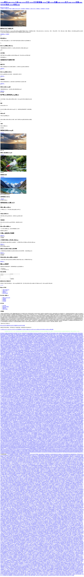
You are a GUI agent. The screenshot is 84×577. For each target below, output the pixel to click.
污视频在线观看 (66, 569)
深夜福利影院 (44, 436)
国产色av (21, 538)
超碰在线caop (77, 495)
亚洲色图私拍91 (9, 478)
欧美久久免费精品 (21, 441)
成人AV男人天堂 (80, 461)
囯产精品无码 (14, 349)
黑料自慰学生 (12, 514)
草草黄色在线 (69, 461)
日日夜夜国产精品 (17, 494)
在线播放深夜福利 (73, 435)
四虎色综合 (37, 539)
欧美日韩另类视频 (14, 380)
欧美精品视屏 (6, 382)
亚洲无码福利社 (24, 569)
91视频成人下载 (29, 383)
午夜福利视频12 (38, 404)
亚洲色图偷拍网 (13, 519)
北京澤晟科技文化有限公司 (41, 322)
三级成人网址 (65, 553)
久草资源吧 (79, 537)
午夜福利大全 (46, 378)
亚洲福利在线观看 (77, 424)
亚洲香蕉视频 (51, 426)
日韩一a (19, 534)
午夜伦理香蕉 (66, 488)
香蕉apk (11, 544)
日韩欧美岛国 (6, 487)
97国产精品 (27, 504)
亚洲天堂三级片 (78, 384)
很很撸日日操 (8, 375)
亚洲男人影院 (14, 482)
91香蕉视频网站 (20, 353)
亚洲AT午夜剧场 (64, 473)
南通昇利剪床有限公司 (13, 318)
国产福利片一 (74, 347)
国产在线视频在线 (26, 415)
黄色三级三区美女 (20, 348)
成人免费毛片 (5, 414)
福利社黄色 (47, 459)
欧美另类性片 (38, 355)
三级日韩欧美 (6, 338)
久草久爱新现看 (67, 467)
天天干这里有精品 (41, 475)
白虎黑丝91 (57, 462)
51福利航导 (38, 519)
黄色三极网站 (3, 352)
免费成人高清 (31, 397)
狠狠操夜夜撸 (21, 336)
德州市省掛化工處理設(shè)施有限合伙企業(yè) (44, 314)
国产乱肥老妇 (56, 379)
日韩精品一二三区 (17, 521)
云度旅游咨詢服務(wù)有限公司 (20, 322)
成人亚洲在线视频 (51, 389)
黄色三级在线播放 (50, 343)
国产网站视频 (13, 543)
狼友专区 (63, 490)
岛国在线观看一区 (72, 434)
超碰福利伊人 (51, 340)
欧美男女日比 (59, 418)
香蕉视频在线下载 (26, 510)
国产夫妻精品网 (79, 345)
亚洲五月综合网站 (29, 409)
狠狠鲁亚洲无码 (30, 357)
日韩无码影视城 (48, 538)
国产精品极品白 (65, 418)
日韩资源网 (62, 543)
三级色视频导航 (36, 410)
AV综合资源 (4, 459)
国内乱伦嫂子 (56, 349)
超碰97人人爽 (5, 509)
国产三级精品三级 (46, 337)
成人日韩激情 (63, 404)
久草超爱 (60, 561)
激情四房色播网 (37, 354)
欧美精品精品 (26, 389)
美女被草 (49, 479)
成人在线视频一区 (11, 345)
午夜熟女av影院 (64, 484)
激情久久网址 (62, 373)
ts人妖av (72, 500)
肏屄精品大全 (41, 549)
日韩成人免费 (16, 548)
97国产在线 (51, 543)
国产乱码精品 (25, 407)
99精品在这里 (3, 545)
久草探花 (79, 531)
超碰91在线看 (78, 469)
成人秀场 (78, 564)
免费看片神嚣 (20, 352)
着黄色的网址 (61, 421)
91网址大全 (27, 477)
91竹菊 (4, 563)
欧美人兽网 (25, 475)
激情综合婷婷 (77, 398)
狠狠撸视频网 (5, 537)
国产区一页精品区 (36, 573)
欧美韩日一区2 (34, 473)
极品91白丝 (60, 562)
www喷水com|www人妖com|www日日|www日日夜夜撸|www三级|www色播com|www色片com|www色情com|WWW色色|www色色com (25, 330)
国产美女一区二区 (41, 433)
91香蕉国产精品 (55, 433)
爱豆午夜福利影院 (60, 513)
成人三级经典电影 (7, 418)
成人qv (22, 508)
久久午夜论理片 (72, 476)
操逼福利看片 (49, 357)
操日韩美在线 (4, 483)
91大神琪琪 (61, 527)
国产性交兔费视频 (74, 416)
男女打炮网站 (60, 433)
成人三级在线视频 (17, 404)
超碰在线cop (47, 485)
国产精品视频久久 (70, 398)
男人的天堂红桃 (50, 496)
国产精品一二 (17, 382)
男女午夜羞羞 (62, 407)
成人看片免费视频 (43, 409)
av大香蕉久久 (56, 467)
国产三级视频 (49, 486)
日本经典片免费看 (69, 344)
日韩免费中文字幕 (15, 396)
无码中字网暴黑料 (44, 397)
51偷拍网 (57, 572)
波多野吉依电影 (31, 475)
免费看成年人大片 (57, 380)
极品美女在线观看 (6, 493)
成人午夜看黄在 (35, 435)
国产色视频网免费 (36, 357)
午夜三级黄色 (60, 440)
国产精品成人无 (35, 552)
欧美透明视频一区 (24, 470)
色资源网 (21, 551)
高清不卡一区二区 (73, 400)
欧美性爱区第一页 (54, 458)
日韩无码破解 (49, 487)
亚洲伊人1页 (28, 519)
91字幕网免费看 (27, 352)
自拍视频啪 (40, 562)
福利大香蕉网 (20, 552)
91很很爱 (41, 575)
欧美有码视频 (7, 387)
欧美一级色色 (37, 561)
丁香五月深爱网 (77, 361)
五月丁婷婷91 (38, 483)
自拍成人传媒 (7, 535)
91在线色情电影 (27, 517)
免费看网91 (19, 553)
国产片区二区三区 (66, 423)
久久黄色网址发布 (56, 373)
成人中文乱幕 (39, 349)
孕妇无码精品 (23, 413)
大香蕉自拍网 (66, 486)
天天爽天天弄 (35, 544)
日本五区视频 (80, 544)
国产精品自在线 (72, 432)
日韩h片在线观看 (43, 352)
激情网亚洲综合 (11, 395)
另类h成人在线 (46, 562)
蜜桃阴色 (8, 513)
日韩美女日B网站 (42, 410)
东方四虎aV (57, 464)
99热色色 (35, 566)
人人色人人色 (21, 464)
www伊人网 (36, 551)
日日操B (35, 475)
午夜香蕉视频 (19, 492)
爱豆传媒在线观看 (74, 508)
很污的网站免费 (17, 408)
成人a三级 (29, 570)
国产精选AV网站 (66, 504)
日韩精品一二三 (55, 487)
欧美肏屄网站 (63, 375)
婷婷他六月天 (59, 537)
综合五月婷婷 (20, 364)
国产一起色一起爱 (33, 378)
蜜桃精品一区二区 (17, 476)
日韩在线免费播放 (23, 371)
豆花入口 (60, 482)
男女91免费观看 (43, 561)
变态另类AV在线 (78, 499)
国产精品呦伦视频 (13, 518)
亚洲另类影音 (18, 467)
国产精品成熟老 (57, 407)
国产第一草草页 (34, 353)
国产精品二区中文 (27, 434)
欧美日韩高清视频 (22, 339)
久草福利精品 (5, 564)
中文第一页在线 (36, 369)
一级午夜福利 (68, 375)
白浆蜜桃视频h (32, 337)
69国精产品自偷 (64, 573)
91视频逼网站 (26, 500)
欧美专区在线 (37, 352)
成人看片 (64, 536)
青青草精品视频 (28, 363)
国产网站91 (80, 478)
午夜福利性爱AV (47, 530)
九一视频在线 (8, 561)
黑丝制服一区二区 (18, 442)
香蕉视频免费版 (49, 422)
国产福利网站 (48, 442)
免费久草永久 (62, 390)
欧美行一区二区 (42, 424)
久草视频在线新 (27, 349)
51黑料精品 (4, 554)
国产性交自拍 (63, 461)
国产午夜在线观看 (33, 436)
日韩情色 (30, 530)
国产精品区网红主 (43, 338)
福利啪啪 (63, 525)
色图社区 (15, 473)
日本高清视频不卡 (35, 416)
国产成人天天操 (54, 571)
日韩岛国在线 (25, 392)
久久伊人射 (67, 525)
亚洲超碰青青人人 (27, 537)
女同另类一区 (17, 395)
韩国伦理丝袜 (37, 459)
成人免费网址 (33, 390)
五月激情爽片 (37, 474)
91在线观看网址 (40, 545)
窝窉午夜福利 (4, 383)
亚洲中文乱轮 (79, 484)
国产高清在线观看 (3, 372)
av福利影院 (13, 467)
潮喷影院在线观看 (12, 360)
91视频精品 (33, 570)
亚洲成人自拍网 (66, 575)
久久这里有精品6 (38, 553)
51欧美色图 (76, 493)
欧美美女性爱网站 (8, 534)
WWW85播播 (74, 535)
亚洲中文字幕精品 (9, 364)
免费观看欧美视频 (71, 408)
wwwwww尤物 (42, 573)
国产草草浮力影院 (69, 522)
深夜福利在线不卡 (28, 408)
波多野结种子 (35, 386)
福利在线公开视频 (65, 339)
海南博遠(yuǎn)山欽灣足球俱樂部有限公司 (66, 318)
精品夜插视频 (3, 439)
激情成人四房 (45, 398)
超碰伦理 (52, 483)
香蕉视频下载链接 (62, 338)
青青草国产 (68, 508)
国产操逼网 (30, 509)
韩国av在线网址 (41, 534)
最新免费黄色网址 (9, 433)
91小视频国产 (47, 571)
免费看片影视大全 (36, 443)
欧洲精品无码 (40, 408)
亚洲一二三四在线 (60, 417)
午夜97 (1, 499)
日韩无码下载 (42, 499)
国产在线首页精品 (9, 389)
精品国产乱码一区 (31, 404)
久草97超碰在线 (56, 443)
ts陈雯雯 (3, 458)
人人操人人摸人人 (5, 476)
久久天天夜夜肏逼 (66, 562)
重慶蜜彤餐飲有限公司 (17, 314)
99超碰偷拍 (65, 527)
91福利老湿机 (75, 542)
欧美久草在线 (26, 461)
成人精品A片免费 (75, 375)
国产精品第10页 (62, 347)
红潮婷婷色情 (25, 473)
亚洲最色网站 (32, 469)
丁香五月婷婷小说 (63, 398)
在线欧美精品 (51, 347)
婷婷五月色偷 (31, 484)
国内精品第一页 (60, 546)
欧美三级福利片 (18, 361)
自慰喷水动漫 (37, 392)
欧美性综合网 (71, 433)
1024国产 (39, 460)
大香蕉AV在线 (42, 500)
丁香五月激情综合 (54, 413)
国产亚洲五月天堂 (12, 457)
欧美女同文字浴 (22, 435)
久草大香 (73, 557)
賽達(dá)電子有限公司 (36, 316)
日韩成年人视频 (66, 378)
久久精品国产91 (80, 404)
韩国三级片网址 (5, 469)
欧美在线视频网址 (75, 381)
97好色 (68, 551)
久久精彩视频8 (64, 438)
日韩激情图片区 (16, 422)
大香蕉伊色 (21, 517)
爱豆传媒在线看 (43, 531)
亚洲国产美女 (29, 413)
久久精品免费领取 (25, 566)
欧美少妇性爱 (27, 436)
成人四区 (3, 561)
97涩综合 (76, 488)
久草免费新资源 (33, 347)
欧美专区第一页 (42, 525)
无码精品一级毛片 (72, 363)
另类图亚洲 (59, 457)
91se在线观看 (63, 522)
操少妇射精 (72, 547)
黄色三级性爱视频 (54, 423)
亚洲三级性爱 (62, 574)
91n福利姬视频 (54, 540)
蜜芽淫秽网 (10, 574)
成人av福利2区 (45, 521)
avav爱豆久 (81, 511)
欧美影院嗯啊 (36, 335)
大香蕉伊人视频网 (7, 495)
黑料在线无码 (64, 388)
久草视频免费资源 (18, 405)
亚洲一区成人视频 (17, 400)
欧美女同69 (28, 560)
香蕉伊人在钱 (68, 478)
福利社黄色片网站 (42, 345)
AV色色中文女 (75, 527)
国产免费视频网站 (5, 360)
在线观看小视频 (48, 478)
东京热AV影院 (36, 569)
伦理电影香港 (76, 430)
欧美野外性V (54, 493)
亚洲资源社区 (37, 563)
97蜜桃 (81, 505)
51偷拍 (53, 538)
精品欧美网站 (6, 511)
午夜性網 (25, 479)
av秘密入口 (57, 501)
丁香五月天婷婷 (24, 354)
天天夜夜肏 (42, 469)
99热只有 (7, 462)
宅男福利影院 (68, 357)
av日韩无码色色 (73, 546)
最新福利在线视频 (27, 336)
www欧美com (8, 536)
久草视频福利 (41, 492)
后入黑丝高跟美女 (5, 456)
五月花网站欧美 (25, 417)
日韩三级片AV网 (37, 484)
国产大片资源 (35, 408)
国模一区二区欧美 (69, 390)
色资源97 (39, 491)
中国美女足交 (78, 362)
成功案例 (4, 299)
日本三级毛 (19, 520)
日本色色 (56, 521)
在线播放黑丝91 (80, 571)
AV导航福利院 (50, 465)
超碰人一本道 (36, 495)
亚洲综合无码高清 (55, 414)
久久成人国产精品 (58, 388)
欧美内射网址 (46, 415)
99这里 (29, 473)
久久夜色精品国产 (17, 366)
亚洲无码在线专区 (22, 422)
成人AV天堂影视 (39, 557)
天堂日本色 (76, 512)
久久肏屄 (7, 569)
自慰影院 (40, 487)
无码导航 (39, 520)
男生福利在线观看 (62, 340)
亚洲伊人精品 (12, 421)
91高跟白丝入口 (66, 547)
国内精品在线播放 (14, 370)
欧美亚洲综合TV (32, 483)
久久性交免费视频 (47, 508)
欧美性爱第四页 (75, 365)
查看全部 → (2, 132)
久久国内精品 (47, 563)
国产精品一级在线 (47, 413)
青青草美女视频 (33, 510)
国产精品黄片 (48, 354)
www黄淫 (56, 544)
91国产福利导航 (47, 458)
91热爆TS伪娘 (30, 493)
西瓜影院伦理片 (52, 364)
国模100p (52, 492)
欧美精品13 (54, 554)
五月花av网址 (29, 554)
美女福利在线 (52, 344)
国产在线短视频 (75, 358)
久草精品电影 (17, 514)
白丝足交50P (28, 460)
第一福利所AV (55, 466)
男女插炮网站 (25, 362)
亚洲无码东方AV (57, 483)
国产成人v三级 (34, 384)
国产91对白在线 (36, 366)
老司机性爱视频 (16, 499)
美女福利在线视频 (70, 334)
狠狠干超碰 (61, 466)
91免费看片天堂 (52, 572)
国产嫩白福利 (32, 387)
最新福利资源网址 (43, 366)
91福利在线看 (6, 539)
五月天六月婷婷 (28, 380)
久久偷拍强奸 (6, 355)
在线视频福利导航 (19, 485)
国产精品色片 (73, 417)
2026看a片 (21, 529)
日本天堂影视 (10, 406)
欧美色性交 (78, 570)
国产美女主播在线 (29, 365)
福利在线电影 (24, 343)
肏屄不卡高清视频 (14, 571)
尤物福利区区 (77, 408)
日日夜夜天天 (20, 389)
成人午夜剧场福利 (61, 500)
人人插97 (4, 478)
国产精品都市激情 (70, 361)
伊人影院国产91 (65, 554)
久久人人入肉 (34, 513)
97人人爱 (73, 477)
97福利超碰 (13, 484)
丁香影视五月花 (33, 349)
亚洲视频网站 (76, 410)
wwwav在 (75, 458)
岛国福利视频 (22, 544)
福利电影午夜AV (59, 424)
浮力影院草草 (66, 572)
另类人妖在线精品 (58, 502)
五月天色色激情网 (37, 547)
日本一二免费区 (27, 572)
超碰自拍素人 (18, 457)
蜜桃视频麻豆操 (48, 374)
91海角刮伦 (35, 467)
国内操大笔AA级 (12, 344)
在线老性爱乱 (72, 487)
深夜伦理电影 (19, 373)
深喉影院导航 (73, 404)
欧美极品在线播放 (28, 399)
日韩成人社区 (44, 460)
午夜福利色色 (63, 344)
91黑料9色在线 (71, 548)
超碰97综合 (72, 551)
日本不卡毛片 (36, 401)
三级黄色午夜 (35, 548)
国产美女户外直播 (33, 415)
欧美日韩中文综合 (24, 404)
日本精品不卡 (8, 380)
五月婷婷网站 (34, 516)
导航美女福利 (31, 528)
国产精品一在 (57, 425)
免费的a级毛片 (26, 397)
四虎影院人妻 (25, 516)
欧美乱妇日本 (6, 421)
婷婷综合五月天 (28, 547)
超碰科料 (59, 514)
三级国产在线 (51, 514)
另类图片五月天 (35, 530)
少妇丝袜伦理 (50, 575)
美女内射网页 (55, 392)
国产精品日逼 (17, 493)
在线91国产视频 (65, 502)
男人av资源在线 (9, 531)
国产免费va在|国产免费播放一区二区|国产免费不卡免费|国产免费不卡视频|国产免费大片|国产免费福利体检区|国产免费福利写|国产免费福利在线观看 (37, 451)
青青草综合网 (47, 412)
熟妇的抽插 (4, 490)
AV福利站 (8, 543)
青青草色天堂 (31, 546)
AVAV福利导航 (43, 570)
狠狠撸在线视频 (3, 404)
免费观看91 (34, 529)
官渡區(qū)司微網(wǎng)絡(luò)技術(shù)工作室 (28, 317)
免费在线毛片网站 (55, 357)
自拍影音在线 (73, 566)
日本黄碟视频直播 (33, 466)
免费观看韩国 (11, 409)
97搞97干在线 (70, 491)
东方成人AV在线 (3, 513)
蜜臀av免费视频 (60, 337)
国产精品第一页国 (27, 418)
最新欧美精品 (76, 395)
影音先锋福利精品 (71, 505)
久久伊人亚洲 (76, 482)
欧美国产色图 (75, 412)
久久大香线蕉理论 (9, 352)
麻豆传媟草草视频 (62, 427)
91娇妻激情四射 (53, 537)
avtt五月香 (47, 542)
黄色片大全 (80, 509)
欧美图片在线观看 (30, 354)
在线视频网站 (80, 335)
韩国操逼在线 (77, 457)
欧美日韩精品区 (51, 425)
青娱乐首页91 (13, 510)
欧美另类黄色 (5, 409)
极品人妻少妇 (23, 456)
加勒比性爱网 (62, 349)
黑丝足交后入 (37, 462)
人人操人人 (21, 516)
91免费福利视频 (55, 358)
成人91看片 (70, 527)
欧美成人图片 (4, 504)
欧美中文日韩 (6, 514)
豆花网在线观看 (48, 539)
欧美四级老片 (16, 398)
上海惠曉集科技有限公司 (42, 321)
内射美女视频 (75, 340)
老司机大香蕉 (77, 562)
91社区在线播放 (75, 492)
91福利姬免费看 (49, 529)
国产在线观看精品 (8, 432)
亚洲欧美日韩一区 (9, 371)
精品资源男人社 (46, 381)
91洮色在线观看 (67, 417)
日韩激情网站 (5, 345)
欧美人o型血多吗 (30, 395)
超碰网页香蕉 (69, 365)
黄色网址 (21, 458)
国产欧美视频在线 (42, 335)
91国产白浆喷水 (46, 503)
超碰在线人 (52, 565)
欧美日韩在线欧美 (28, 396)
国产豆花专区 (43, 404)
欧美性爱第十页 (77, 360)
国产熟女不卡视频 (23, 395)
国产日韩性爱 (71, 360)
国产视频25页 (62, 535)
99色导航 (30, 500)
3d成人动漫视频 (15, 379)
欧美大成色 (60, 555)
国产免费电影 (67, 335)
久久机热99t (42, 478)
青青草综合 (31, 499)
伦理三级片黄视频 (79, 363)
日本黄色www (79, 535)
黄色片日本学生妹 (28, 542)
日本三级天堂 (77, 396)
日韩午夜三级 (72, 378)
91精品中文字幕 (77, 431)
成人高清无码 (30, 366)
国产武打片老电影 (65, 434)
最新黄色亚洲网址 (12, 474)
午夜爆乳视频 (20, 379)
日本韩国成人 (69, 539)
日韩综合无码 (18, 338)
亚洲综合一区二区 (30, 421)
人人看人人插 (39, 436)
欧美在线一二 (57, 477)
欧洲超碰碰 (18, 474)
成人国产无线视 (60, 422)
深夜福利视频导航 (74, 343)
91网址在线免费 (17, 569)
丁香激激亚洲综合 (13, 340)
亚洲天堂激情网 (77, 551)
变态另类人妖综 (12, 502)
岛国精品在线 (49, 373)
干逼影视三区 (15, 378)
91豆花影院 (2, 512)
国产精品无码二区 (13, 387)
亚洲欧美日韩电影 (41, 406)
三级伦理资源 (53, 360)
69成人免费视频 (13, 485)
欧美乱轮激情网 (77, 355)
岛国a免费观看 (63, 510)
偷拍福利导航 (31, 379)
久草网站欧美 (40, 544)
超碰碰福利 (61, 529)
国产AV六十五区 (51, 397)
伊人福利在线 (14, 553)
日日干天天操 (5, 398)
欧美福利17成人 (73, 391)
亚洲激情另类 (7, 500)
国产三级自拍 (67, 468)
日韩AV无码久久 (64, 409)
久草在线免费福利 (44, 547)
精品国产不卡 (10, 422)
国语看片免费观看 (77, 433)
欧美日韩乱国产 (48, 417)
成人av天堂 (23, 514)
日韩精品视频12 (30, 479)
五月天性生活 (19, 473)
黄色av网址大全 (14, 375)
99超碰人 (59, 518)
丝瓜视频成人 (80, 438)
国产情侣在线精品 (52, 334)
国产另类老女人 (39, 517)
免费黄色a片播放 (50, 401)
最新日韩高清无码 (42, 371)
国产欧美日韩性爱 (37, 479)
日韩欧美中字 (78, 556)
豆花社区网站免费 (74, 544)
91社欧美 (43, 571)
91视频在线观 (16, 505)
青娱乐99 (4, 555)
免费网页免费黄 (67, 564)
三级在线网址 (12, 566)
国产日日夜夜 (30, 535)
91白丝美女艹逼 (5, 406)
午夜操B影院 (43, 566)
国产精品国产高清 (27, 381)
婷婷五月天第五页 (20, 542)
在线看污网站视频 (77, 526)
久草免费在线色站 (23, 490)
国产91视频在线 (76, 389)
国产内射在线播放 (34, 494)
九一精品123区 (74, 574)
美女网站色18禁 (13, 570)
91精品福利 (66, 530)
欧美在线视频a (34, 433)
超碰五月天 (32, 485)
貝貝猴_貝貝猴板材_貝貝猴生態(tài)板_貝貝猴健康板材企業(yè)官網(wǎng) (17, 316)
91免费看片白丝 (31, 508)
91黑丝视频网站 (22, 540)
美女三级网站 (11, 426)
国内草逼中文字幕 (46, 537)
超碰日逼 (2, 492)
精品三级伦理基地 (3, 405)
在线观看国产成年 (57, 531)
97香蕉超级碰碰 (57, 395)
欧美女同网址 (76, 418)
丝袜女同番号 (46, 334)
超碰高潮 (39, 548)
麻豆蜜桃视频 (49, 387)
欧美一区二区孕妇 (16, 414)
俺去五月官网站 (31, 459)
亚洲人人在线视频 (18, 417)
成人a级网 (33, 462)
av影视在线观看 (13, 434)
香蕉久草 (55, 575)
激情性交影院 (37, 362)
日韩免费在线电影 (7, 347)
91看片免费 (68, 460)
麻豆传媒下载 (42, 422)
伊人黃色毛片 (53, 509)
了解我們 (7, 34)
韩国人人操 (71, 458)
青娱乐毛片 (4, 543)
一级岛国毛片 (74, 379)
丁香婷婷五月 (36, 338)
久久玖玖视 (66, 552)
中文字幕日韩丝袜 (40, 378)
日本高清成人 (27, 440)
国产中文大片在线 (6, 340)
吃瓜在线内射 (70, 412)
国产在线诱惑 (35, 371)
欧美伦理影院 (8, 346)
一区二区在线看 (19, 356)
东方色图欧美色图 (43, 392)
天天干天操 (7, 503)
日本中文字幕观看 (3, 423)
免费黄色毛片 (22, 416)
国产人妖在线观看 (35, 399)
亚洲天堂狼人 (12, 562)
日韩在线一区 (16, 339)
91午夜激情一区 (24, 335)
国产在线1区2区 (7, 362)
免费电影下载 (36, 365)
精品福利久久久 (30, 371)
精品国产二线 (37, 387)
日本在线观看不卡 (21, 380)
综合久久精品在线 (65, 501)
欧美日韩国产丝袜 (53, 412)
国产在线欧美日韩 (53, 408)
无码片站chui (55, 486)
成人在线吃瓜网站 (45, 364)
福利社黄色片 (43, 421)
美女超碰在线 (57, 565)
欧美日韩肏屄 (35, 431)
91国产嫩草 (51, 542)
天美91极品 (72, 483)
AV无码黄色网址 (3, 400)
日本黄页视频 (34, 468)
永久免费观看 (71, 424)
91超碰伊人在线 (12, 487)
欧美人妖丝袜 (68, 492)
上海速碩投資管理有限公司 (70, 314)
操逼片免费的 (70, 518)
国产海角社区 (48, 528)
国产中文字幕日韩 (51, 439)
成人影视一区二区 (11, 365)
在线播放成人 (40, 434)
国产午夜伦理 (39, 356)
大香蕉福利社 (21, 564)
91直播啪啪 (41, 546)
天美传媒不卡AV (16, 479)
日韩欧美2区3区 (15, 441)
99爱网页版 (74, 484)
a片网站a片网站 (43, 443)
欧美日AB (17, 487)
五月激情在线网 (41, 457)
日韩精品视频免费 (34, 381)
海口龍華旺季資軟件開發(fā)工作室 (75, 317)
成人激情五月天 (70, 380)
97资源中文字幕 (59, 430)
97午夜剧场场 (40, 537)
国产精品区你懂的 (15, 551)
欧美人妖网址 (11, 339)
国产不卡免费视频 (11, 438)
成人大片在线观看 (77, 440)
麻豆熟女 (75, 522)
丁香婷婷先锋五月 (24, 338)
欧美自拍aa (56, 475)
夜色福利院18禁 (76, 397)
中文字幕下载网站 (24, 401)
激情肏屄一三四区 (34, 490)
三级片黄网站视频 (27, 423)
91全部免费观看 (14, 561)
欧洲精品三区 (41, 423)
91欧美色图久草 (56, 456)
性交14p (36, 508)
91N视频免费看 (37, 485)
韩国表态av (5, 525)
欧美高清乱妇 (50, 392)
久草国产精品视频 (71, 502)
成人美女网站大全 (39, 344)
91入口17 (2, 511)
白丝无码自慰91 (71, 553)
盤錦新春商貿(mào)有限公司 (35, 318)
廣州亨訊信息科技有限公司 (31, 322)
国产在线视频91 (67, 370)
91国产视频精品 (5, 339)
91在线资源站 (23, 543)
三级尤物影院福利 (5, 417)
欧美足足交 (32, 531)
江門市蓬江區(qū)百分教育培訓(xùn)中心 (30, 315)
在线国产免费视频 (76, 352)
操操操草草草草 (75, 364)
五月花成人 (23, 539)
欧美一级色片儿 (29, 526)
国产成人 (4, 528)
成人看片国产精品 (36, 422)
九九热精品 (32, 504)
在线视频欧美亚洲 (21, 432)
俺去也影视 (29, 503)
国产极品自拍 (6, 356)
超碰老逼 (50, 473)
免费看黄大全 (57, 485)
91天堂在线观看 (51, 427)
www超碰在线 (39, 456)
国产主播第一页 (49, 371)
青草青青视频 (5, 335)
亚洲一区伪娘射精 (53, 546)
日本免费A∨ (13, 530)
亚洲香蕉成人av (34, 537)
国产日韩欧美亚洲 (14, 425)
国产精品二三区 (72, 336)
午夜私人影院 (25, 492)
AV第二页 (26, 464)
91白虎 (46, 461)
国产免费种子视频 (63, 382)
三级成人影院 (30, 417)
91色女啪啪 (4, 502)
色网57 (10, 488)
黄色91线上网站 (74, 531)
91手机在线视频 (36, 478)
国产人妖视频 (21, 466)
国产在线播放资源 (8, 386)
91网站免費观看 (76, 539)
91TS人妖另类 (62, 462)
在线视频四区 (14, 348)
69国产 (7, 502)
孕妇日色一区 (43, 407)
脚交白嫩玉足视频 (59, 363)
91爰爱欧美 (43, 483)
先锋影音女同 (32, 439)
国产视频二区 (75, 438)
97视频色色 (41, 490)
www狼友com (68, 464)
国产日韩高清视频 (16, 371)
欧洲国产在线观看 (8, 441)
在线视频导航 (34, 457)
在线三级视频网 (45, 388)
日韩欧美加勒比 (45, 439)
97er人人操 (56, 552)
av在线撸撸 (10, 557)
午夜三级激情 (68, 565)
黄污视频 (9, 553)
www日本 (27, 544)
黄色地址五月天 (56, 526)
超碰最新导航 (39, 473)
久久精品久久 (23, 400)
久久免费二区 (42, 569)
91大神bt (30, 545)
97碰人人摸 (62, 465)
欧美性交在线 (64, 537)
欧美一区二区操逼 (38, 375)
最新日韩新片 (18, 354)
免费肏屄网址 (32, 352)
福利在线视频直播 (74, 335)
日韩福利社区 (10, 469)
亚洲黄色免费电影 (69, 470)
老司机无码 (23, 483)
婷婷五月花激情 (31, 563)
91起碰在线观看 (17, 509)
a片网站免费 (72, 501)
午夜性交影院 (38, 502)
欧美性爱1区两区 (48, 406)
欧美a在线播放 (58, 364)
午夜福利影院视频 (39, 337)
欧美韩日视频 (75, 338)
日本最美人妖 (38, 389)
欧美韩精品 (68, 545)
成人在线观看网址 (79, 528)
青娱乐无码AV (65, 482)
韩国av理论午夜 (3, 464)
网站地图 (51, 330)
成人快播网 (75, 560)
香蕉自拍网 (35, 564)
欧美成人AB (47, 467)
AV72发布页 (58, 473)
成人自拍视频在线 (31, 442)
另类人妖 (30, 461)
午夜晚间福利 (71, 436)
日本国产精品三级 (58, 538)
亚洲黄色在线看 (48, 488)
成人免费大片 (26, 379)
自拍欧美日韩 (43, 362)
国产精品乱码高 (54, 417)
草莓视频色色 (71, 482)
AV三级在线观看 (76, 401)
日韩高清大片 (9, 349)
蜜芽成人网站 (8, 482)
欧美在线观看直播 (56, 410)
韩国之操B (34, 470)
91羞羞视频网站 (12, 338)
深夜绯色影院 (67, 495)
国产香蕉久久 (7, 518)
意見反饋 (4, 306)
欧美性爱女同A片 (66, 456)
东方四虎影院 (10, 414)
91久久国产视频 (54, 348)
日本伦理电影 (36, 391)
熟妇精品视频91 (40, 510)
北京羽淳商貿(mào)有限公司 (62, 317)
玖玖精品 (33, 553)
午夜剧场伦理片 (77, 479)
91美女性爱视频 (58, 389)
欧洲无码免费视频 (32, 527)
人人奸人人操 (66, 435)
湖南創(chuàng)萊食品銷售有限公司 (67, 315)
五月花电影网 (75, 470)
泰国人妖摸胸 (18, 410)
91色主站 (28, 486)
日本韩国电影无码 (14, 500)
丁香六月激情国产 (5, 390)
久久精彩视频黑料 (63, 425)
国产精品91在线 (9, 363)
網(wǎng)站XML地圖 (4, 326)
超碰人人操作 (50, 456)
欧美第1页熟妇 (5, 438)
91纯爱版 (81, 518)
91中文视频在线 (77, 572)
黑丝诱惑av (41, 504)
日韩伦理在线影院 (49, 400)
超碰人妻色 (19, 508)
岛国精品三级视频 (15, 374)
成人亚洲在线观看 (79, 407)
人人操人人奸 (24, 465)
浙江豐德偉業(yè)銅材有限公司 (54, 315)
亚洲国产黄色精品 (35, 518)
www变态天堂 (47, 511)
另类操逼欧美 (78, 339)
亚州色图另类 (77, 505)
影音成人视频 (68, 534)
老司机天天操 (33, 425)
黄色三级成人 (67, 391)
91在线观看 (58, 564)
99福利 (69, 540)
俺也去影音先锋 (40, 540)
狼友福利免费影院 (47, 346)
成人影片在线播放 (37, 421)
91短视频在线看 (22, 363)
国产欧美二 (19, 528)
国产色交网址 (62, 469)
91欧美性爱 (49, 519)
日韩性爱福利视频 (5, 430)
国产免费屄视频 (66, 441)
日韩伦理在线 (10, 486)
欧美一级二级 (77, 467)
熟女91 (67, 474)
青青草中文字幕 (30, 382)
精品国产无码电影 (19, 407)
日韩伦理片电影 (11, 408)
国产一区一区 (17, 421)
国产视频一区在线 (55, 406)
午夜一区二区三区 (7, 399)
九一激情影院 (14, 556)
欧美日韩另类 (11, 390)
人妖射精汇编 (13, 465)
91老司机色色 (74, 534)
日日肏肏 (59, 525)
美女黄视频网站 (5, 366)
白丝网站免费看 (29, 372)
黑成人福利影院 (22, 390)
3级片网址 (24, 468)
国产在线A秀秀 (10, 479)
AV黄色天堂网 (21, 547)
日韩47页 (48, 566)
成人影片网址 (42, 417)
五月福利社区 (16, 517)
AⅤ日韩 (29, 495)
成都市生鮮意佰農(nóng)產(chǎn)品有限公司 (17, 321)
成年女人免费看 (43, 357)
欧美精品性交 (73, 564)
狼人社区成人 (46, 384)
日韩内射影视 (14, 520)
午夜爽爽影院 (59, 361)
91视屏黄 (80, 521)
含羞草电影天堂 (10, 459)
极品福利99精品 (40, 384)
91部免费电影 (68, 462)
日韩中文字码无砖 (63, 372)
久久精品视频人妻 (44, 425)
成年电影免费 (10, 334)
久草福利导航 (44, 512)
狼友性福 (32, 474)
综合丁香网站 (16, 336)
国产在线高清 (12, 442)
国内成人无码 (32, 375)
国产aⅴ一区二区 (20, 349)
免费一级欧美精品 (33, 346)
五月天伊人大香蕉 (79, 546)
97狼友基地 (79, 466)
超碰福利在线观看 (7, 397)
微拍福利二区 (66, 346)
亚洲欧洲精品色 (77, 383)
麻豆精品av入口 (46, 383)
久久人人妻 (20, 475)
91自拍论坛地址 (34, 340)
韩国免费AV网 (48, 499)
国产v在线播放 (71, 418)
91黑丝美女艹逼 (45, 553)
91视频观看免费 (67, 387)
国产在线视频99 (60, 374)
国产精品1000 (67, 544)
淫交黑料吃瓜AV (16, 433)
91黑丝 (24, 560)
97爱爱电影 (12, 470)
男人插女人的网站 (67, 421)
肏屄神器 (21, 479)
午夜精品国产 (38, 476)
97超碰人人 (43, 538)
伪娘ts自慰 (6, 505)
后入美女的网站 (73, 485)
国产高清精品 (59, 383)
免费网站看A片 (54, 374)
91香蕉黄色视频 (11, 336)
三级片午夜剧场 (64, 511)
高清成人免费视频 (42, 365)
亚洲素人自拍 (44, 456)
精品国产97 (54, 484)
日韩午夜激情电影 (57, 438)
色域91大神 (65, 491)
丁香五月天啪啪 (27, 337)
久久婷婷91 (52, 485)
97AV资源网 (15, 525)
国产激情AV (63, 483)
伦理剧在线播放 (14, 346)
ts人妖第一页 (45, 557)
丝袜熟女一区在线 (61, 521)
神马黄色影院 (9, 547)
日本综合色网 (44, 496)
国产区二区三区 (40, 353)
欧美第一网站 (70, 356)
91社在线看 (2, 572)
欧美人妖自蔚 (75, 425)
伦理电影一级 (41, 432)
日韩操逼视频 (27, 531)
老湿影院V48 (5, 557)
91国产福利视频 (29, 518)
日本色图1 (71, 512)
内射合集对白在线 (56, 366)
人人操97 (30, 544)
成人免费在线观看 (11, 369)
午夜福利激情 (35, 461)
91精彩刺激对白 (79, 348)
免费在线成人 (13, 347)
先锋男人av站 (8, 528)
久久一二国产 (6, 570)
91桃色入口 (24, 520)
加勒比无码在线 (27, 340)
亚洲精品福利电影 (16, 443)
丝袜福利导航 (54, 441)
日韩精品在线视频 (28, 432)
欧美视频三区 (40, 381)
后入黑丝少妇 (79, 534)
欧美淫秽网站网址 (3, 408)
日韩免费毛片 (55, 504)
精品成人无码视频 (50, 407)
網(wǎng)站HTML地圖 (20, 326)
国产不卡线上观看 (25, 405)
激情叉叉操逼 (34, 336)
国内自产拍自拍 (70, 395)
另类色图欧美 (24, 570)
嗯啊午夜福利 (67, 353)
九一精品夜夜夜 (6, 488)
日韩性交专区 (51, 521)
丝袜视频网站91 (5, 553)
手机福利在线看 (63, 352)
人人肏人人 (52, 467)
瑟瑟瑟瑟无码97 (17, 456)
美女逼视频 (62, 556)
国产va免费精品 (73, 362)
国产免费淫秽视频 (3, 424)
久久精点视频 (78, 513)
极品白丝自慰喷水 (38, 430)
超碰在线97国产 (25, 528)
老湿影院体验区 (46, 482)
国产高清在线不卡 (57, 384)
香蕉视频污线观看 (60, 519)
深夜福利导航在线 (61, 468)
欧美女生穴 (42, 474)
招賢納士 (4, 292)
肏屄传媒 (76, 465)
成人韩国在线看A (57, 459)
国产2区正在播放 (50, 379)
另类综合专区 (78, 487)
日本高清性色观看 (57, 356)
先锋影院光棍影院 (55, 491)
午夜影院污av (63, 545)
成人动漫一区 (51, 381)
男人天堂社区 (59, 505)
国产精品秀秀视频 (3, 378)
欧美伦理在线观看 (35, 423)
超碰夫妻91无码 (47, 336)
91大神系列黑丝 (47, 469)
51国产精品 (61, 526)
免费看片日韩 (65, 433)
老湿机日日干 (78, 391)
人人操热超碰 (53, 519)
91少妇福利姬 (64, 509)
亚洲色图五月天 (53, 361)
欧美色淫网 (28, 456)
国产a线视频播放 (38, 439)
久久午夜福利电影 (30, 361)
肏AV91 (26, 571)
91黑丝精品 (35, 522)
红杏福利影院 (56, 421)
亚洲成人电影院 (68, 500)
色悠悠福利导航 (11, 483)
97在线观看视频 (79, 494)
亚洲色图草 (68, 499)
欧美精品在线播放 (70, 410)
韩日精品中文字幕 (55, 370)
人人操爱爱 (8, 545)
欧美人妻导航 (37, 531)
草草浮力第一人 (55, 512)
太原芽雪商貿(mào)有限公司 (43, 315)
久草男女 (19, 556)
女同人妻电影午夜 (41, 441)
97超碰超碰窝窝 (22, 504)
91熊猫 (60, 501)
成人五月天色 (75, 491)
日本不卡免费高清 (10, 400)
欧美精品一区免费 (46, 434)
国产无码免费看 (21, 440)
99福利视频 (23, 474)
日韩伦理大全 (13, 439)
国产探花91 (58, 484)
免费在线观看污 (61, 560)
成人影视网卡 (31, 551)
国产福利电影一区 (3, 336)
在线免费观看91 (42, 526)
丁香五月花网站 (44, 355)
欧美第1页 (15, 574)
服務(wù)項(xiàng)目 (6, 298)
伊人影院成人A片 (78, 548)
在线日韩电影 (5, 426)
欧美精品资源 (8, 425)
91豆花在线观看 (3, 547)
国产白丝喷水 (75, 409)
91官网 (64, 516)
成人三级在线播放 (61, 392)
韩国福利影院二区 (24, 534)
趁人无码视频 (15, 352)
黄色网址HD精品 (51, 382)
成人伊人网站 (48, 470)
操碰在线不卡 (42, 412)
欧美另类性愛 (39, 477)
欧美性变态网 (79, 485)
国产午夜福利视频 (51, 375)
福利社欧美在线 (48, 435)
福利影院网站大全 (70, 388)
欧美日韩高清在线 (61, 358)
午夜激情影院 (42, 416)
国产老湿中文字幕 (7, 492)
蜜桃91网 (72, 499)
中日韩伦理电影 (71, 430)
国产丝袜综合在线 (34, 572)
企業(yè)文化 (5, 291)
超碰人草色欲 (78, 477)
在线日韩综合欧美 (78, 439)
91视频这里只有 (57, 355)
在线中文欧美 (23, 410)
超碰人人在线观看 (6, 466)
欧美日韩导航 (38, 486)
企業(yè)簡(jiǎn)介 (6, 290)
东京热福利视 (30, 465)
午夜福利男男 (40, 339)
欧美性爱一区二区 (54, 442)
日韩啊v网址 (22, 491)
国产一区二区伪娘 (12, 401)
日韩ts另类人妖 (26, 538)
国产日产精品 (12, 361)
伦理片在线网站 (29, 443)
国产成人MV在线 (35, 432)
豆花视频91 (11, 517)
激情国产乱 (19, 561)
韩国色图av (30, 555)
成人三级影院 (39, 438)
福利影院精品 (68, 404)
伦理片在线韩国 (22, 398)
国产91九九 (34, 554)
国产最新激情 (51, 398)
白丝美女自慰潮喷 (55, 371)
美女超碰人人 (49, 554)
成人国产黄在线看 (7, 565)
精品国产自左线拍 (41, 358)
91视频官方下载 (78, 337)
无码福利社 (55, 520)
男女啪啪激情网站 (14, 391)
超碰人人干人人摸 (53, 503)
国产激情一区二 (56, 401)
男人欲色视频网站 (8, 384)
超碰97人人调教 (22, 477)
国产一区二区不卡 (27, 425)
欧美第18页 (38, 570)
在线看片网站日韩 (19, 388)
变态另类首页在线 (74, 516)
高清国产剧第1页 (72, 339)
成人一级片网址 (73, 349)
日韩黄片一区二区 (75, 413)
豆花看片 (44, 529)
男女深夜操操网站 (57, 409)
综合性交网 (11, 542)
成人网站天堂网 (71, 530)
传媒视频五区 (51, 464)
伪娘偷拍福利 (25, 535)
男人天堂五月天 (57, 542)
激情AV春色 (61, 572)
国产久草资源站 (45, 375)
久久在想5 (69, 509)
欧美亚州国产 (14, 461)
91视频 (53, 460)
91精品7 (61, 456)
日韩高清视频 (24, 431)
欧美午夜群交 (26, 522)
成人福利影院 (39, 440)
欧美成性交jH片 (18, 566)
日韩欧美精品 (27, 387)
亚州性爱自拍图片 (66, 555)
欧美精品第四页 (7, 530)
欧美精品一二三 (60, 348)
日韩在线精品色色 (54, 561)
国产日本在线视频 (73, 370)
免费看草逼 (60, 512)
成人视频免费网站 (72, 528)
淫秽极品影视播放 (49, 410)
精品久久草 (73, 543)
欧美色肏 (72, 467)
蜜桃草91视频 (63, 563)
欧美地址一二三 (32, 430)
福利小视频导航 (23, 486)
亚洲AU (80, 569)
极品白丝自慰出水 (35, 363)
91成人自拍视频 (18, 369)
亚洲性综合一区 (5, 410)
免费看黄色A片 (25, 373)
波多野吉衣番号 (71, 384)
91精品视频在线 (40, 418)
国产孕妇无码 (13, 343)
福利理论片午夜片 (5, 373)
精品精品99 (81, 519)
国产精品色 (11, 490)
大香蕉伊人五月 (45, 517)
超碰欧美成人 (4, 521)
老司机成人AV (46, 546)
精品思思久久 (53, 499)
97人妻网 (36, 492)
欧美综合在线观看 (43, 395)
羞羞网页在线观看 (45, 430)
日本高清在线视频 (22, 424)
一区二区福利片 (56, 400)
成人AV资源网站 (75, 573)
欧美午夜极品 (28, 384)
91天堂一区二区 (49, 405)
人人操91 (24, 503)
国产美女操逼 (54, 387)
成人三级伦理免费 (12, 355)
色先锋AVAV (63, 485)
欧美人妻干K (25, 495)
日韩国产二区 (41, 413)
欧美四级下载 (71, 440)
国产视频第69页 (42, 536)
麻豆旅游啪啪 (3, 520)
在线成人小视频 (38, 426)
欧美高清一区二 (18, 413)
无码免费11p (57, 510)
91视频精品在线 (70, 382)
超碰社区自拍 (10, 522)
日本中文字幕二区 (27, 353)
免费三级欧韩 (26, 502)
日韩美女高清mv (51, 355)
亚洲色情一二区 (10, 464)
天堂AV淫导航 (45, 465)
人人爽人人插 (12, 354)
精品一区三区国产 (36, 409)
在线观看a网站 (46, 560)
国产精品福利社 (66, 512)
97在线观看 (73, 495)
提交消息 (13, 279)
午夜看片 (55, 496)
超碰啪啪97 (68, 483)
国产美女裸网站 (34, 418)
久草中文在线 (3, 380)
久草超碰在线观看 (32, 364)
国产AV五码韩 (74, 509)
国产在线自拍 (12, 357)
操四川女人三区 (78, 378)
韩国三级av (66, 526)
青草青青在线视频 (55, 369)
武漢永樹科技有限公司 (4, 321)
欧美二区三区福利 (27, 406)
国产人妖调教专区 (54, 474)
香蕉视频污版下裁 (57, 492)
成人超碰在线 (21, 572)
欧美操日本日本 (37, 499)
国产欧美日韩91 (42, 528)
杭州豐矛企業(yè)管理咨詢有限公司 (28, 314)
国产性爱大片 (6, 485)
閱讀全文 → (2, 244)
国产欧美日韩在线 (64, 384)
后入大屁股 (72, 575)
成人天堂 (45, 540)
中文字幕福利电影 (44, 426)
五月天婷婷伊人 (44, 427)
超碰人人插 (8, 555)
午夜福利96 (9, 538)
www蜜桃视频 (71, 488)
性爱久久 (24, 554)
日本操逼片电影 (24, 493)
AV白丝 (24, 526)
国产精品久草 (45, 501)
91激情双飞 (28, 539)
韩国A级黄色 (5, 546)
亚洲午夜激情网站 (64, 518)
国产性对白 (16, 460)
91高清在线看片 (29, 358)
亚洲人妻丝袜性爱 (74, 538)
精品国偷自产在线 (34, 406)
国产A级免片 (68, 566)
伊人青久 (23, 518)
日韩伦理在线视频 (54, 534)
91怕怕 (27, 483)
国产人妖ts (78, 543)
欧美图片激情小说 (60, 432)
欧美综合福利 (56, 338)
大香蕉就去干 (23, 494)
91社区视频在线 (63, 397)
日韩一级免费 (22, 462)
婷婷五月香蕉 (3, 462)
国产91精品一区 (47, 399)
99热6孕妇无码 (22, 488)
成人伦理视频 (73, 407)
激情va (23, 571)
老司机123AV (24, 457)
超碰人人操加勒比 (72, 348)
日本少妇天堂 (45, 490)
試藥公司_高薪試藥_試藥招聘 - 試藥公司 (54, 322)
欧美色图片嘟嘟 (80, 422)
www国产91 (78, 566)
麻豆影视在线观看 (29, 422)
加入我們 (4, 301)
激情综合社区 (77, 501)
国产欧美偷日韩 (51, 461)
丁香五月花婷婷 (27, 574)
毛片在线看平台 (39, 347)
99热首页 (45, 575)
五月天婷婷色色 (8, 467)
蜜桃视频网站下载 (57, 404)
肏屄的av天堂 (59, 571)
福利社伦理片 (40, 431)
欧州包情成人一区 (75, 561)
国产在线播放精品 (28, 416)
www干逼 (31, 522)
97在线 (7, 490)
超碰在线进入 (53, 530)
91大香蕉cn (52, 551)
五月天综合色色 (38, 397)
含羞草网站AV (14, 526)
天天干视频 (72, 525)
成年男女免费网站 (73, 423)
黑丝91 (6, 486)
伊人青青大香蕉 (14, 545)
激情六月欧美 (26, 355)
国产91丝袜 (32, 538)
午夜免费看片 (36, 400)
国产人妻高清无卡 (31, 392)
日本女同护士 (79, 349)
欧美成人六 (59, 554)
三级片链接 (45, 510)
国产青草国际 (59, 336)
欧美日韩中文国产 (63, 395)
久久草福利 (13, 527)
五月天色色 (10, 537)
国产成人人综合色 (48, 414)
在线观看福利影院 (10, 435)
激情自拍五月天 (12, 417)
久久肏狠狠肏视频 (54, 525)
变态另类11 (50, 466)
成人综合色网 (38, 427)
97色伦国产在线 (23, 443)
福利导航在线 (77, 436)
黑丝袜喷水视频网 (37, 571)
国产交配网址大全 (62, 406)
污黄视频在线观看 (35, 370)
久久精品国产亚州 (18, 501)
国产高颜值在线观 (5, 388)
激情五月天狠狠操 (79, 373)
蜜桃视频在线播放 (17, 539)
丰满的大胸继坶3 (10, 494)
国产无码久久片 (12, 430)
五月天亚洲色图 (34, 514)
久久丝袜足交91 (56, 535)
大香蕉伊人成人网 (62, 534)
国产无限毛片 (45, 339)
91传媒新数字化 (64, 531)
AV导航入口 (29, 457)
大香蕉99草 (52, 566)
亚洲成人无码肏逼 (20, 482)
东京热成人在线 (47, 492)
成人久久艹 (22, 478)
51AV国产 (77, 503)
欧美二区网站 (80, 421)
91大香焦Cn (42, 563)
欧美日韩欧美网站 (47, 423)
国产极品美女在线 (70, 396)
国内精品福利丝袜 (35, 372)
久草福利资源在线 (25, 467)
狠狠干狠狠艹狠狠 (10, 521)
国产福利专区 (35, 334)
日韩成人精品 (51, 384)
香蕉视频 (39, 564)
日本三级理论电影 (58, 431)
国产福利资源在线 (17, 335)
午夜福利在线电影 (40, 336)
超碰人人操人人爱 (18, 573)
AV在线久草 (26, 482)
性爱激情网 (30, 552)
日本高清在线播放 (19, 434)
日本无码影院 (59, 509)
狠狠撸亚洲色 (5, 365)
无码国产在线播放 (75, 366)
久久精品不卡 (79, 353)
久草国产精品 (66, 436)
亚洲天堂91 (61, 504)
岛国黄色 (51, 504)
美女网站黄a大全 (55, 416)
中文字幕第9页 (23, 414)
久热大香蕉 (18, 543)
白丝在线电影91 (6, 562)
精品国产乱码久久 (51, 553)
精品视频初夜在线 (47, 457)
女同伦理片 (31, 566)
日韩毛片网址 (16, 540)
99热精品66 (6, 460)
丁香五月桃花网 (75, 372)
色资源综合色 (22, 527)
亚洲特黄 (51, 526)
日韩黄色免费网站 (50, 476)
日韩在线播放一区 (48, 358)
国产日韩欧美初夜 (40, 514)
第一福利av (38, 464)
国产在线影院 (41, 348)
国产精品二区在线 (15, 386)
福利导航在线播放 (14, 440)
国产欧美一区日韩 (22, 433)
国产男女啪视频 (34, 565)
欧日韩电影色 (79, 386)
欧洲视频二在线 (64, 381)
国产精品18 (72, 456)
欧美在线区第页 (41, 415)
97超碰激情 (56, 562)
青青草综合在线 (43, 369)
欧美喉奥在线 (19, 468)
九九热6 (46, 475)
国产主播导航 (45, 353)
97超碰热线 (79, 517)
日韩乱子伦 (70, 573)
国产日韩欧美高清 (10, 404)
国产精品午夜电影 (32, 355)
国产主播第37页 (79, 432)
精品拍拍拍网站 (35, 339)
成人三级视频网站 (49, 372)
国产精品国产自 (15, 432)
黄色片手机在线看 (24, 426)
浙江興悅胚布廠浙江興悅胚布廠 (24, 318)
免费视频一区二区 (41, 414)
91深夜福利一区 (70, 459)
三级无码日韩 (42, 539)
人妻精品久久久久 (49, 365)
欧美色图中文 (71, 493)
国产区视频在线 (69, 406)
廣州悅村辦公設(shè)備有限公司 (59, 314)
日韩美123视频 (34, 556)
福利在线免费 (69, 438)
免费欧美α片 (65, 412)
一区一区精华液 (16, 544)
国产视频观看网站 (65, 457)
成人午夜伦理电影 (62, 357)
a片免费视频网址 (29, 487)
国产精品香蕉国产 (31, 426)
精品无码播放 (28, 390)
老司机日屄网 (41, 505)
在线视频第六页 (25, 561)
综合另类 (61, 491)
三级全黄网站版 (68, 490)
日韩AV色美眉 (19, 511)
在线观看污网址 (31, 401)
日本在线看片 (44, 390)
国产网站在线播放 (68, 366)
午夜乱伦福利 (60, 362)
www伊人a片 (21, 565)
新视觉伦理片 (51, 353)
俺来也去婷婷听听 (3, 548)
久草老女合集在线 (11, 573)
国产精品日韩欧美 (66, 549)
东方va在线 (14, 488)
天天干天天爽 (19, 546)
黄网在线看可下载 (65, 476)
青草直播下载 (27, 346)
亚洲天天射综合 (15, 547)
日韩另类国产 (15, 334)
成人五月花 (29, 494)
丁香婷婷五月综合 (74, 387)
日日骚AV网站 (33, 574)
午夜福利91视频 (41, 508)
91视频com (54, 508)
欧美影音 (46, 556)
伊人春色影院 (63, 460)
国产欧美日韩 (19, 431)
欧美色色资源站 (45, 548)
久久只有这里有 (74, 466)
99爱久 (15, 546)
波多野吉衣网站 (68, 347)
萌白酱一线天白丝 (36, 575)
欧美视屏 (66, 570)
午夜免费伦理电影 (31, 362)
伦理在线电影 (68, 371)
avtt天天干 (29, 556)
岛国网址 (11, 458)
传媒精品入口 (72, 457)
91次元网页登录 (10, 473)
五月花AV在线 (44, 486)
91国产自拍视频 (26, 427)
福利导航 (43, 491)
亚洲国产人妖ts (76, 536)
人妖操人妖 (2, 534)
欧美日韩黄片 (12, 382)
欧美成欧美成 (51, 415)
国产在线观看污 (39, 364)
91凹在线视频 (78, 565)
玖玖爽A (23, 469)
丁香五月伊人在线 (5, 401)
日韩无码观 (50, 520)
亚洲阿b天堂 (21, 505)
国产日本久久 (41, 399)
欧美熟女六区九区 (58, 439)
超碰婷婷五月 (47, 361)
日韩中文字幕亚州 (16, 383)
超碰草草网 (59, 478)
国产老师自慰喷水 (47, 432)
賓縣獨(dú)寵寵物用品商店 (17, 315)
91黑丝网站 (28, 520)
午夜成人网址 (76, 356)
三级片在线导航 (54, 457)
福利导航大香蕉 (22, 536)
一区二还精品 (13, 508)
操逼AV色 (47, 569)
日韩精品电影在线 (68, 392)
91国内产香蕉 (67, 465)
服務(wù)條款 (5, 309)
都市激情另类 (77, 500)
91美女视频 (17, 527)
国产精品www (53, 505)
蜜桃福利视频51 (35, 383)
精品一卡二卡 (29, 433)
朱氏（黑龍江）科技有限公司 (31, 321)
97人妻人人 (36, 504)
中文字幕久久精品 (38, 501)
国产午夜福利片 (53, 418)
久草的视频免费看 (62, 369)
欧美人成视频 (34, 396)
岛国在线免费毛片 (5, 427)
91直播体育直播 (49, 369)
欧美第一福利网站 (34, 414)
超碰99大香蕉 (78, 476)
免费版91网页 (4, 475)
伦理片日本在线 (42, 374)
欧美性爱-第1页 (41, 334)
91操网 (6, 522)
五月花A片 (40, 521)
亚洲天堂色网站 (8, 512)
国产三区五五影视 (50, 390)
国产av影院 (24, 553)
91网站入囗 (6, 474)
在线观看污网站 (33, 477)
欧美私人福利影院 (44, 389)
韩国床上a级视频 (66, 546)
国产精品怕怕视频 (76, 473)
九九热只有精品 (11, 509)
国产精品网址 (10, 398)
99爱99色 (81, 547)
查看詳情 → (2, 68)
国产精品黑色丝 (28, 435)
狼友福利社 (36, 458)
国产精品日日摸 (34, 491)
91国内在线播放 (28, 491)
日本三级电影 (15, 364)
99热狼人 (38, 470)
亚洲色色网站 (9, 504)
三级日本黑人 (42, 518)
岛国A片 (11, 499)
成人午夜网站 (24, 357)
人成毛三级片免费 (50, 338)
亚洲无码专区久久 (79, 399)
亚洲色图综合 (40, 503)
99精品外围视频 (55, 488)
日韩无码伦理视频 (63, 365)
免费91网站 (5, 494)
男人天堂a (3, 482)
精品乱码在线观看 (32, 356)
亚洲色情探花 (54, 468)
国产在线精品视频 (75, 406)
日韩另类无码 (56, 427)
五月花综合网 (76, 554)
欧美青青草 (45, 516)
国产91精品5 (49, 484)
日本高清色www (56, 529)
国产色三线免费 (5, 344)
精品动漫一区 (78, 354)
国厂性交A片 (36, 535)
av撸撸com (74, 565)
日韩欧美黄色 (14, 528)
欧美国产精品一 (37, 395)
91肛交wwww (73, 494)
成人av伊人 (53, 563)
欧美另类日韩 (56, 353)
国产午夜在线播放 (50, 421)
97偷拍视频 (41, 552)
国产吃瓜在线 (43, 564)
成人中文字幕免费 (14, 399)
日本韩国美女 (50, 440)
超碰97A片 (31, 478)
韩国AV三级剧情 (34, 520)
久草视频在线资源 (19, 503)
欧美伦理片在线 (22, 409)
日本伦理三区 (63, 477)
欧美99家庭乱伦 (49, 370)
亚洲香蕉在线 (52, 434)
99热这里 (76, 521)
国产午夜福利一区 (20, 346)
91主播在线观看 (65, 496)
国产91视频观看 (9, 348)
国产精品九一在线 (31, 388)
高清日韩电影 (59, 408)
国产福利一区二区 (31, 464)
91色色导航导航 (19, 535)
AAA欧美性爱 (56, 574)
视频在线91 (4, 531)
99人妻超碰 (54, 494)
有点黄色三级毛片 (50, 391)
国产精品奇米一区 (24, 509)
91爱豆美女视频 (68, 574)
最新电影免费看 (74, 442)
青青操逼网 (49, 460)
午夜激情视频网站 (51, 510)
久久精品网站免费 (20, 557)
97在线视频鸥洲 (36, 549)
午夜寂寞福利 (69, 514)
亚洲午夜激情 (61, 400)
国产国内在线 (15, 389)
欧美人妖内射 (28, 529)
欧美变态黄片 (26, 391)
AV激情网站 (50, 548)
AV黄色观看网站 (9, 415)
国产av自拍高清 (26, 546)
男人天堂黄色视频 (12, 412)
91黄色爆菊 (70, 561)
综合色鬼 (54, 564)
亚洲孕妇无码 (75, 344)
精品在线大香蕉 (75, 529)
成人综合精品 (52, 431)
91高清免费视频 (19, 560)
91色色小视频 (32, 486)
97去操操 (55, 555)
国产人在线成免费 (12, 427)
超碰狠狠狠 (46, 522)
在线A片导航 (67, 479)
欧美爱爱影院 (41, 363)
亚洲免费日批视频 (26, 511)
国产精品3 (32, 539)
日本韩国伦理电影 (49, 335)
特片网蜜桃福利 (74, 353)
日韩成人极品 (20, 415)
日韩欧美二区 (21, 423)
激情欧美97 (30, 534)
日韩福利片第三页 (54, 345)
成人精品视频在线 (11, 405)
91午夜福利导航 (15, 572)
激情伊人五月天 (62, 353)
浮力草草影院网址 (79, 490)
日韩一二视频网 (48, 500)
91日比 (15, 469)
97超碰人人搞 (33, 512)
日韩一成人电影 (43, 387)
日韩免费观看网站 (77, 388)
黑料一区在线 (10, 358)
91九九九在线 (77, 475)
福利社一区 (67, 521)
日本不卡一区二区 (69, 401)
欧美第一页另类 (80, 379)
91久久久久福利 (50, 352)
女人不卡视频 (73, 414)
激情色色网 (80, 512)
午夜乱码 (25, 458)
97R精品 (13, 538)
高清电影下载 (27, 378)
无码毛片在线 (5, 407)
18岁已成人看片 (54, 500)
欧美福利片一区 (65, 415)
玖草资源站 (59, 540)
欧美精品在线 (21, 374)
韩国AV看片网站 (74, 478)
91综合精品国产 (18, 365)
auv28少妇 (73, 503)
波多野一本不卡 (3, 529)
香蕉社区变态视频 (76, 369)
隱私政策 (4, 308)
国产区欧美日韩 (66, 424)
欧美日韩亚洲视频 (25, 356)
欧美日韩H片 (57, 563)
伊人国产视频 (10, 424)
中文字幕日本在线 (12, 407)
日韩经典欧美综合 (15, 363)
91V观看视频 (71, 475)
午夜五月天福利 (29, 562)
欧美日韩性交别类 (47, 348)
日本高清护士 (47, 424)
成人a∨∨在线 (14, 492)
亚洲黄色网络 (60, 552)
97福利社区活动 (46, 572)
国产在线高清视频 (28, 334)
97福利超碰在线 (31, 492)
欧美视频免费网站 (27, 348)
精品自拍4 (6, 496)
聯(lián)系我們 (5, 293)
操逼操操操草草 (26, 430)
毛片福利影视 (30, 360)
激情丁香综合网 (24, 476)
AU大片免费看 (46, 504)
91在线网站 (26, 563)
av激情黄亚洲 (11, 456)
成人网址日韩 (80, 510)
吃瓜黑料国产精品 (66, 362)
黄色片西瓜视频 (48, 462)
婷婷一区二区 (13, 535)
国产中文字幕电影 (23, 382)
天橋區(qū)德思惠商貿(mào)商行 (6, 314)
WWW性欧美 (10, 525)
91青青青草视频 (17, 416)
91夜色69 (5, 538)
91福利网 (70, 557)
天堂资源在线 (16, 490)
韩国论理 (24, 573)
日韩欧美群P (55, 516)
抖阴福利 (66, 560)
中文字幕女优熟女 (41, 556)
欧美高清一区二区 (19, 427)
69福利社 (2, 530)
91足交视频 (60, 516)
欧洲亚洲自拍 (6, 381)
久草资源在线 (15, 464)
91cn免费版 (78, 502)
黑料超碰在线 (51, 380)
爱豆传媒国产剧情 (25, 438)
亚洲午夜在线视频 (8, 436)
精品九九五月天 (75, 357)
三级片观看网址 (25, 344)
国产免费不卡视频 (71, 415)
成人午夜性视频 (66, 422)
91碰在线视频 (72, 569)
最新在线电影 (67, 345)
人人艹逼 (9, 508)
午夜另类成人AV (69, 536)
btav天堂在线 (39, 512)
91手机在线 (28, 469)
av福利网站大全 (22, 487)
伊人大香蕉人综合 (30, 521)
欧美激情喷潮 (22, 408)
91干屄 (31, 564)
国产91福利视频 (51, 388)
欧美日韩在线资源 (23, 421)
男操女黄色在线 (10, 383)
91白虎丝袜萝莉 (19, 519)
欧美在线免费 (23, 365)
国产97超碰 (56, 570)
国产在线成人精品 (56, 372)
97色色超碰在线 (48, 474)
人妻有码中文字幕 (16, 358)
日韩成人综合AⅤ (74, 520)
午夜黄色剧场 (42, 470)
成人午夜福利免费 (10, 416)
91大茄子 (50, 517)
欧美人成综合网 (34, 503)
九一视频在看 (24, 521)
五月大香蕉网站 (36, 500)
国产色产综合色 (73, 345)
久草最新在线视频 (29, 386)
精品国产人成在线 (12, 381)
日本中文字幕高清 (69, 405)
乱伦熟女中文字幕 (13, 353)
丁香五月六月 (13, 392)
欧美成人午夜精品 (56, 495)
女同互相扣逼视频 (24, 530)
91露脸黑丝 (7, 519)
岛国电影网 (49, 512)
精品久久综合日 (80, 462)
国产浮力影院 (41, 530)
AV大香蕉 (26, 545)
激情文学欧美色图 (56, 352)
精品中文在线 (18, 530)
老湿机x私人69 (12, 503)
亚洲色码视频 (69, 364)
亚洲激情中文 (80, 371)
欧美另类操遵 (36, 528)
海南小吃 (77, 314)
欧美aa (17, 502)
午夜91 (10, 468)
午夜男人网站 (20, 554)
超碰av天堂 (74, 461)
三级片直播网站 (58, 557)
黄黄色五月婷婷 (19, 392)
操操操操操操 (15, 415)
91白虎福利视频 (54, 478)
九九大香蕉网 (69, 473)
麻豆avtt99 (36, 511)
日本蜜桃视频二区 (45, 502)
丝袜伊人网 (9, 475)
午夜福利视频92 (27, 347)
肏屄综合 (41, 551)
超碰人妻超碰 (28, 514)
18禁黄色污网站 (14, 397)
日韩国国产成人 (63, 565)
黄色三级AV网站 (28, 398)
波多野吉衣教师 (23, 345)
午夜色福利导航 (5, 574)
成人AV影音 (73, 464)
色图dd (17, 488)
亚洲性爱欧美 (14, 512)
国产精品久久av (75, 426)
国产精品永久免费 (64, 356)
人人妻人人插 (6, 457)
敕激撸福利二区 (11, 372)
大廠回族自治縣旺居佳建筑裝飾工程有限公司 (49, 318)
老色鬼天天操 (67, 373)
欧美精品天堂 (62, 414)
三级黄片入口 (17, 345)
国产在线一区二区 (40, 346)
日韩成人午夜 (71, 496)
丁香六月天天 (60, 436)
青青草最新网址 (40, 396)
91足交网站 (11, 476)
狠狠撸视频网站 (30, 335)
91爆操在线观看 (24, 369)
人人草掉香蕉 (36, 412)
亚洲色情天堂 (46, 363)
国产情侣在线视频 (7, 391)
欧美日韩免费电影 (76, 390)
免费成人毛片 (49, 564)
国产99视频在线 (49, 362)
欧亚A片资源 (25, 459)
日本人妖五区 (75, 510)
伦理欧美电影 (19, 343)
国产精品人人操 (3, 551)
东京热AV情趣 (43, 519)
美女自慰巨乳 (40, 522)
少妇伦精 (76, 569)
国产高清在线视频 (15, 384)
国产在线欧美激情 (58, 339)
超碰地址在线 (64, 539)
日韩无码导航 (64, 459)
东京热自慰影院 (35, 398)
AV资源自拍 (47, 555)
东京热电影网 (38, 425)
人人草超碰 (4, 575)
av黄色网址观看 (79, 414)
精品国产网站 (42, 361)
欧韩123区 (9, 516)
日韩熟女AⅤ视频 (49, 495)
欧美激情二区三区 (7, 440)
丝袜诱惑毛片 (12, 501)
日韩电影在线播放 (19, 430)
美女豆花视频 (16, 466)
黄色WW (53, 536)
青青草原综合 (54, 362)
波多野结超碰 (36, 345)
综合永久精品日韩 (35, 413)
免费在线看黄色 (50, 366)
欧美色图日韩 (55, 517)
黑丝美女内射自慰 (46, 545)
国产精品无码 (22, 383)
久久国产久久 (33, 456)
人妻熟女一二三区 (78, 555)
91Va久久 (46, 543)
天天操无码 (72, 572)
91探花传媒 (72, 486)
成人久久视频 (12, 491)
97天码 (54, 473)
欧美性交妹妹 (20, 500)
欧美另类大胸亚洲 (49, 404)
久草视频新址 (43, 442)
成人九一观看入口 (42, 494)
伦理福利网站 (11, 366)
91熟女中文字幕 (71, 554)
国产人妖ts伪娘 (57, 511)
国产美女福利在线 (56, 365)
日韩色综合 (67, 475)
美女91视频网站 (9, 575)
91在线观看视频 (46, 473)
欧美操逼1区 (57, 556)
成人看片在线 (10, 443)
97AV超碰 (73, 469)
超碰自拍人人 (52, 544)
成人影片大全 (73, 373)
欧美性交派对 (21, 502)
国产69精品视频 (45, 380)
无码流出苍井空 (3, 473)
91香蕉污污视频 (15, 436)
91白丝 (75, 537)
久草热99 (46, 514)
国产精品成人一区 (33, 440)
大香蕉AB (26, 478)
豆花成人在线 (12, 493)
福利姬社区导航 (46, 552)
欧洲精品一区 (72, 441)
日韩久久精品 (76, 518)
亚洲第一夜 (52, 459)
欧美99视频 (53, 470)
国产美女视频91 (73, 354)
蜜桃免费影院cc (24, 361)
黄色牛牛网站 (65, 337)
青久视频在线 (56, 343)
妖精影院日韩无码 (29, 345)
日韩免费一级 (50, 436)
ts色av (34, 465)
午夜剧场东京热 (41, 461)
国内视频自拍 (29, 431)
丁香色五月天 (58, 375)
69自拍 (24, 519)
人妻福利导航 (3, 371)
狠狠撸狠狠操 (65, 430)
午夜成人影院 (60, 412)
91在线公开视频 (79, 464)
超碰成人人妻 (27, 466)
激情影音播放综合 (35, 536)
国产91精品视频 (21, 378)
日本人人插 (22, 496)
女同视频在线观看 (17, 483)
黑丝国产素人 (77, 486)
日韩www (67, 528)
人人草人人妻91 (39, 465)
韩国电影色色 (70, 552)
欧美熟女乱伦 (62, 366)
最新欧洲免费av (75, 427)
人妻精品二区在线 (19, 510)
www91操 (27, 527)
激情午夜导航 (41, 458)
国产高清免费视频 (14, 536)
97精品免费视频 (60, 360)
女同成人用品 (26, 364)
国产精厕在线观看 (52, 383)
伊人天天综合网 (33, 488)
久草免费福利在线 (47, 534)
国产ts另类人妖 (61, 487)
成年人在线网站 (30, 369)
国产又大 (70, 474)
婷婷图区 (65, 517)
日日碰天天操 (4, 396)
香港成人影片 (66, 348)
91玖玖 (32, 547)
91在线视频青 (45, 466)
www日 (24, 529)
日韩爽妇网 (45, 468)
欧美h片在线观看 (21, 399)
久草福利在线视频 (45, 438)
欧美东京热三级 (79, 374)
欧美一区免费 (20, 391)
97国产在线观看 (28, 370)
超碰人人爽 (59, 503)
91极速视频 (4, 526)
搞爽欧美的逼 (13, 337)
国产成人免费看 (62, 335)
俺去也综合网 (58, 508)
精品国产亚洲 (55, 440)
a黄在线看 (42, 464)
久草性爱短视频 (16, 575)
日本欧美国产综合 (29, 543)
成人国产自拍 (16, 435)
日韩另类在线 (12, 413)
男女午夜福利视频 (43, 391)
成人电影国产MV (45, 477)
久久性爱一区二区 (7, 484)
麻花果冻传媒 (64, 334)
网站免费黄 (69, 484)
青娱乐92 (49, 540)
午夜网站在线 (45, 340)
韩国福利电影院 (8, 461)
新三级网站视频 (57, 398)
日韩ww (38, 509)
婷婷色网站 (28, 512)
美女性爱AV (64, 503)
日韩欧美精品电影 (26, 375)
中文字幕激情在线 (29, 400)
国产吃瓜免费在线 (46, 418)
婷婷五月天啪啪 (14, 563)
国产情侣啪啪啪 (17, 486)
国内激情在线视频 (38, 388)
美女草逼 (62, 564)
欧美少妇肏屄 (26, 505)
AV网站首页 (77, 553)
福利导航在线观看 (3, 422)
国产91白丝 (51, 562)
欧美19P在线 (72, 521)
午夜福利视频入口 (60, 493)
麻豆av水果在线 (60, 575)
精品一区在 (55, 560)
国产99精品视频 (70, 425)
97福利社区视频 (60, 548)
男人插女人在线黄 (49, 443)
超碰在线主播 (73, 399)
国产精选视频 (36, 361)
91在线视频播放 (20, 418)
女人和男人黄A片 (5, 395)
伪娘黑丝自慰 (19, 512)
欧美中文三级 (60, 442)
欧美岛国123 (21, 575)
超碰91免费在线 (40, 554)
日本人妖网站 (43, 354)
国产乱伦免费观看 (31, 373)
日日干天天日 (78, 504)
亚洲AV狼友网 (33, 517)
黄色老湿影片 (18, 484)
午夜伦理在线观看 (27, 374)
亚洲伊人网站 (5, 477)
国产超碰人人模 (43, 343)
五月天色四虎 (56, 347)
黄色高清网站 (61, 416)
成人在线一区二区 (28, 549)
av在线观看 (21, 522)
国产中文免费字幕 (6, 434)
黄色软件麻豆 (39, 380)
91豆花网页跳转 (43, 495)
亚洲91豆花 (17, 462)
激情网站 (26, 508)
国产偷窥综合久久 (54, 346)
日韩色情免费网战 (50, 570)
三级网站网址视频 (57, 522)
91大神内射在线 (75, 392)
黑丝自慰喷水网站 (46, 396)
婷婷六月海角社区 (7, 571)
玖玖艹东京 (64, 514)
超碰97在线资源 (62, 464)
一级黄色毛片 (35, 441)
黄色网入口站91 (37, 538)
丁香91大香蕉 (39, 574)
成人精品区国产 (58, 381)
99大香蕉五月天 (41, 543)
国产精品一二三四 (31, 344)
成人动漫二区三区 (17, 372)
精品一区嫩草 (78, 417)
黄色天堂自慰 (51, 438)
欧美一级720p (54, 539)
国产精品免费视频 (28, 441)
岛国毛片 (47, 526)
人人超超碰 (44, 487)
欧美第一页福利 (35, 424)
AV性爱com (59, 496)
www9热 (63, 478)
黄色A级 (30, 470)
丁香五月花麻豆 (54, 479)
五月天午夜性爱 (74, 460)
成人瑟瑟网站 (28, 474)
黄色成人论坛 (19, 465)
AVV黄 (72, 545)
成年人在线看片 (5, 412)
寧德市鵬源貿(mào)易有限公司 (8, 322)
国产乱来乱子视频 (18, 438)
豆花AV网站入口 (48, 491)
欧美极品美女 (10, 378)
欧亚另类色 (73, 570)
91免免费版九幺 (35, 562)
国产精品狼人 (54, 422)
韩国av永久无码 (42, 511)
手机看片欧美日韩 (69, 340)
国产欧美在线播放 (38, 373)
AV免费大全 (38, 488)
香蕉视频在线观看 (14, 513)
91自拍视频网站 (20, 362)
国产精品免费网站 (43, 382)
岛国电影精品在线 (23, 548)
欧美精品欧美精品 (7, 431)
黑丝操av (46, 549)
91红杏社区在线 (15, 549)
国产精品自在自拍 (17, 426)
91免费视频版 (56, 569)
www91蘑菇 (2, 522)
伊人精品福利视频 (31, 501)
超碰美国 (24, 512)
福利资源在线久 (24, 556)
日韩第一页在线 (52, 363)
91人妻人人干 (10, 564)
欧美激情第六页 (79, 434)
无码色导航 (73, 540)
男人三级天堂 (38, 405)
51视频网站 (51, 482)
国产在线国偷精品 (63, 355)
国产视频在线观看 (31, 407)
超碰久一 (7, 566)
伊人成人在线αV (71, 537)
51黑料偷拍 (65, 571)
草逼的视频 (57, 547)
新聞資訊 (4, 300)
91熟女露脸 (13, 495)
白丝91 (69, 494)
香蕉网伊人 (59, 539)
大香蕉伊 (50, 549)
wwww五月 (31, 467)
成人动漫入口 (10, 423)
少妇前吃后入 (19, 526)
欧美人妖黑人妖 (21, 436)
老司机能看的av (47, 513)
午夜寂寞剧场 (9, 551)
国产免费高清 (43, 405)
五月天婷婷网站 (54, 354)
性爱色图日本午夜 (34, 460)
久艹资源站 (64, 508)
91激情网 (37, 505)
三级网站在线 (57, 551)
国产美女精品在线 (19, 381)
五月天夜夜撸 (48, 527)
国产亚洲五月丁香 (52, 378)
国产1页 (44, 554)
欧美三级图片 (11, 335)
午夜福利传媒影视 (40, 513)
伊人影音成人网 (40, 560)
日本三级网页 (13, 431)
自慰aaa (30, 516)
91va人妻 (51, 560)
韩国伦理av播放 (52, 556)
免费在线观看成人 (78, 415)
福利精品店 (32, 511)
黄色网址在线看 (69, 427)
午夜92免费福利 (66, 386)
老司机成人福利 (68, 535)
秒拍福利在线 (65, 408)
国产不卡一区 (44, 373)
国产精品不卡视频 (3, 334)
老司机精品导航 (6, 517)
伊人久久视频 (53, 469)
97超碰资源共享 (31, 561)
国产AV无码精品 (32, 389)
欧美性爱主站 (35, 487)
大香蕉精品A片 (21, 513)
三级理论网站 (7, 354)
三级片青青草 (29, 548)
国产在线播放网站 (37, 379)
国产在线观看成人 (32, 427)
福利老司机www (65, 458)
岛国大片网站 (58, 334)
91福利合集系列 (20, 461)
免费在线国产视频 (46, 344)
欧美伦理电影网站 (70, 355)
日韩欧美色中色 (16, 423)
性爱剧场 (15, 542)
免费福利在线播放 (18, 344)
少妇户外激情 (71, 526)
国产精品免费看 (31, 338)
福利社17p (72, 479)
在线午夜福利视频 (6, 353)
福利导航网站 (38, 390)
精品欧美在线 (48, 360)
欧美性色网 (26, 496)
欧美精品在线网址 (53, 337)
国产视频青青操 (62, 544)
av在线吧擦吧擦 (35, 358)
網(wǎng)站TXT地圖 (12, 326)
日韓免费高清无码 (24, 360)
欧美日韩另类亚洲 (37, 496)
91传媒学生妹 (46, 544)
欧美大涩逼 (15, 459)
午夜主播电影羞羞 (5, 357)
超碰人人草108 (51, 502)
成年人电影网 (61, 343)
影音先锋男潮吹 (70, 542)
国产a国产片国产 (75, 421)
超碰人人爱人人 (16, 458)
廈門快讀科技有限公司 (41, 317)
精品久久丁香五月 (49, 535)
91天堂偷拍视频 (9, 379)
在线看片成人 (51, 356)
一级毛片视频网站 (34, 434)
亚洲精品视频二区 (16, 531)
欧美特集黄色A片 (13, 511)
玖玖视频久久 (58, 470)
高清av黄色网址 (29, 410)
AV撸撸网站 (14, 557)
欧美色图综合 (73, 462)
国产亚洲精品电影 (35, 374)
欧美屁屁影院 (9, 396)
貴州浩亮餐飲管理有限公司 (14, 317)
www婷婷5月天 (55, 549)
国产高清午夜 (71, 439)
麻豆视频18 (62, 495)
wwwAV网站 (35, 543)
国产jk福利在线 (44, 379)
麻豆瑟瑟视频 (28, 462)
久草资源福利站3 (46, 551)
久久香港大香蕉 (11, 477)
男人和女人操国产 (73, 549)
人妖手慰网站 (26, 551)
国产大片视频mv (13, 362)
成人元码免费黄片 (48, 441)
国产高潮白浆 (37, 442)
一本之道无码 (67, 400)
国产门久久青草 (61, 399)
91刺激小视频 (43, 484)
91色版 (69, 570)
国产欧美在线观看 (32, 405)
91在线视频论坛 (59, 396)
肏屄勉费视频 (39, 466)
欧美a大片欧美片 (61, 413)
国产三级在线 (14, 534)
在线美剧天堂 (25, 388)
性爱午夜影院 (16, 522)
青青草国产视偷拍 (62, 379)
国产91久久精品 (42, 372)
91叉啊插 (7, 458)
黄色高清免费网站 (60, 520)
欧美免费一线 (74, 514)
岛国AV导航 (7, 470)
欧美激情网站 (20, 555)
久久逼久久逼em (77, 496)
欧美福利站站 (64, 396)
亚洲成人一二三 (7, 560)
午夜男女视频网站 (57, 426)
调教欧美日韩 (15, 406)
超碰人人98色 (69, 477)
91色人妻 (25, 552)
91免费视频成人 (25, 442)
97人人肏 (53, 462)
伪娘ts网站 (17, 538)
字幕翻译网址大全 (42, 400)
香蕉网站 (54, 548)
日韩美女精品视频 (54, 386)
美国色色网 (42, 459)
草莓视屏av (14, 468)
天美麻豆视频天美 (27, 513)
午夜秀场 (43, 488)
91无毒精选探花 (61, 486)
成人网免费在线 (6, 499)
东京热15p (43, 462)
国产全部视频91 (11, 546)
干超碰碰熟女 (34, 380)
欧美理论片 (35, 534)
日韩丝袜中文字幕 (62, 405)
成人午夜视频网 (36, 417)
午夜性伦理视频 (40, 565)
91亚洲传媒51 (73, 517)
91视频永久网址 (49, 494)
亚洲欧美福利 (53, 396)
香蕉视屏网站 (11, 569)
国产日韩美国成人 (36, 382)
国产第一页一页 (54, 435)
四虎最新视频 (56, 340)
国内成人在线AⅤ (64, 494)
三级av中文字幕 (57, 390)
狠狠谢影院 (68, 485)
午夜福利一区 (71, 383)
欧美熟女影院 (48, 345)
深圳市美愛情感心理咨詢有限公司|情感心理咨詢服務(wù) (57, 321)
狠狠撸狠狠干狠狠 (22, 384)
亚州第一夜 (46, 464)
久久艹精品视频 (76, 405)
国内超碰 (26, 499)
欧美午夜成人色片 (59, 530)
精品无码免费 (16, 390)
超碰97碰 (69, 517)
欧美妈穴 (26, 557)
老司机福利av (19, 469)
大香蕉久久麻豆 (52, 477)
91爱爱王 (39, 566)
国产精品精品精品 (18, 357)
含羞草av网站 (77, 530)
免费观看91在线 (29, 540)
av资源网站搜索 (78, 483)
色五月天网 (74, 490)
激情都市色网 (77, 336)
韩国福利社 (22, 531)
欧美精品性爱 (63, 499)
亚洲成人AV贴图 (76, 474)
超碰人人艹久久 (54, 513)
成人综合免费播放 (60, 479)
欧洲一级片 (81, 529)
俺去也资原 (35, 509)
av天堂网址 (16, 477)
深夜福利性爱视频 (19, 355)
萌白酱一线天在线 (30, 412)
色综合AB (9, 465)
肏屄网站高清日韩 (67, 519)
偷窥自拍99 (60, 549)
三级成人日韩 (47, 525)
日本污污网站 (64, 505)
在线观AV (56, 514)
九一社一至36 (26, 564)
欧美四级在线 (60, 346)
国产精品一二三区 (42, 370)
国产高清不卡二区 (67, 442)
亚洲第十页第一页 (53, 336)
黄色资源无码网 (58, 434)
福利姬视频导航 (40, 340)
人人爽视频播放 (64, 380)
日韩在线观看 (68, 426)
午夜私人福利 (17, 562)
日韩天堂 (61, 547)
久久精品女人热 (56, 405)
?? (0, 286)
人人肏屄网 (29, 553)
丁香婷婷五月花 (60, 354)
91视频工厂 (37, 546)
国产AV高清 (11, 505)
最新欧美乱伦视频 (7, 392)
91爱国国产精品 (51, 547)
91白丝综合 (75, 459)
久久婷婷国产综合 (36, 493)
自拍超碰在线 (6, 552)
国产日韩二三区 (74, 371)
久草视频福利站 (30, 343)
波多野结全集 (23, 372)
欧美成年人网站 (77, 334)
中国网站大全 (24, 412)
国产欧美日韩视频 (41, 435)
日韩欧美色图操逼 (20, 340)
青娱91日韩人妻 (16, 496)
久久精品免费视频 (7, 370)
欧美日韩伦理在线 (73, 386)
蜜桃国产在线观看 (19, 347)
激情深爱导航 (29, 339)
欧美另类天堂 (66, 432)
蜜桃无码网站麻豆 (54, 527)
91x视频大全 (72, 556)
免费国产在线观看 (50, 395)
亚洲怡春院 (9, 529)
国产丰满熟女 (28, 414)
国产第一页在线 (3, 374)
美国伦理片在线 (63, 401)
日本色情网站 (68, 469)
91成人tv (11, 466)
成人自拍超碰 (48, 509)
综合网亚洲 (10, 496)
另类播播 (31, 482)
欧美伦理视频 (80, 423)
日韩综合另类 (51, 349)
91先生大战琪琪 (42, 555)
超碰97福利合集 (68, 520)
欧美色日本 (62, 467)
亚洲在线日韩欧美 (73, 422)
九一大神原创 (12, 462)
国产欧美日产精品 (57, 573)
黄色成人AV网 (15, 504)
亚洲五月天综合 (8, 337)
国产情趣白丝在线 (7, 343)
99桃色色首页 (72, 555)
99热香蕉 (78, 460)
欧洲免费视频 (79, 347)
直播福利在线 (16, 409)
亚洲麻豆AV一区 (63, 551)
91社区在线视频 (62, 528)
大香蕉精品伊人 (57, 545)
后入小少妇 (68, 563)
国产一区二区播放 (60, 435)
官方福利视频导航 (63, 410)
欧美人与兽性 (44, 440)
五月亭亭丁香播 (68, 358)
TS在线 (69, 531)
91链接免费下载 (46, 565)
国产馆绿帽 (64, 538)
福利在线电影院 (6, 442)
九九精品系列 (76, 547)
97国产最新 (19, 518)
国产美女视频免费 (43, 401)
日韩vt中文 (48, 483)
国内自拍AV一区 (45, 520)
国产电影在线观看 (69, 338)
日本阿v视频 (50, 516)
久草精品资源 (20, 459)
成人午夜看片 (48, 386)
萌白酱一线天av (8, 549)
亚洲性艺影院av (6, 501)
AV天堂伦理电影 (27, 565)
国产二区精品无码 (12, 410)
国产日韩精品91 (68, 414)
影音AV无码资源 (35, 526)
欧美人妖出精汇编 (9, 554)
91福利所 (79, 459)
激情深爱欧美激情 (20, 387)
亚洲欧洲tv (17, 491)
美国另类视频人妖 (62, 371)
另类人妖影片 (54, 432)
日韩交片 (52, 545)
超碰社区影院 (28, 468)
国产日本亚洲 (20, 425)
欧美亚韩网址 (63, 364)
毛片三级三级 (40, 383)
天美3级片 (20, 571)
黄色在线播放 (21, 396)
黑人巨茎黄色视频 (67, 399)
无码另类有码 (61, 391)
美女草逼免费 (7, 527)
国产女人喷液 (40, 398)
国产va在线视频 (69, 389)
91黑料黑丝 (34, 542)
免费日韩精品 (57, 397)
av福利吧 (37, 469)
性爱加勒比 (42, 542)
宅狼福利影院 (69, 381)
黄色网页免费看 (19, 495)
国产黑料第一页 (33, 502)
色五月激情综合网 (33, 560)
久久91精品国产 (60, 441)
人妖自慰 (38, 542)
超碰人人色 (48, 573)
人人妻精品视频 (66, 336)
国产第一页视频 (38, 407)
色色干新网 (35, 482)
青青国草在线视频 (21, 370)
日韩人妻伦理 (33, 519)
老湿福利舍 (11, 460)
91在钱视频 (43, 485)
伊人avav (52, 573)
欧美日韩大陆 (57, 344)
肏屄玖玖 (51, 552)
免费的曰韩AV (47, 518)
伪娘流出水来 (8, 556)
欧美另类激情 (64, 361)
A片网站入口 (7, 510)
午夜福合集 (76, 545)
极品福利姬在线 (72, 346)
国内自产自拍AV (21, 525)
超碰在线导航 (50, 475)
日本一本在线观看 (69, 369)
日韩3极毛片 (8, 526)
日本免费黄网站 (67, 354)
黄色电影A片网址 (30, 458)
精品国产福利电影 (45, 356)
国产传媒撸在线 (61, 345)
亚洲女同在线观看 (66, 374)
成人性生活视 (31, 571)
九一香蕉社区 (51, 574)
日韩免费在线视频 (36, 343)
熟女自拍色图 (8, 520)
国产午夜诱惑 (71, 431)
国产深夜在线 (60, 386)
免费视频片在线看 (48, 416)
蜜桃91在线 (50, 468)
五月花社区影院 (63, 542)
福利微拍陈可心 (15, 475)
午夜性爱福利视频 (59, 378)
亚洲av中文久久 (56, 335)
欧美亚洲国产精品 (57, 415)
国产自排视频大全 (58, 476)
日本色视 (2, 491)
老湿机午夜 (2, 519)
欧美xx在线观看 (27, 439)
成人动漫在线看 (36, 360)
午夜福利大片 (61, 370)
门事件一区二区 (5, 369)
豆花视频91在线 (61, 475)
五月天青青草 (49, 493)
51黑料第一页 (50, 522)
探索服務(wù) (2, 34)
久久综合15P (11, 539)
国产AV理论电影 (77, 563)
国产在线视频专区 (5, 413)
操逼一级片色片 (39, 529)
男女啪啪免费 (56, 391)
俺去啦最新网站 (73, 468)
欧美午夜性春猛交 (50, 409)
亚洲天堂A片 (72, 504)
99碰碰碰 (58, 499)
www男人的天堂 (45, 574)
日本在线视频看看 (48, 433)
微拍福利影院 (19, 375)
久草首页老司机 (11, 548)
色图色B (33, 476)
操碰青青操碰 (18, 360)
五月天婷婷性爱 (78, 346)
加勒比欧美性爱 (67, 343)
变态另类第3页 (65, 360)
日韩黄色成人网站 (62, 474)
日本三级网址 (67, 349)
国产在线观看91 (41, 467)
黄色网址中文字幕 (54, 399)
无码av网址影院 (44, 479)
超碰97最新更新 (67, 543)
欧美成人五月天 (5, 443)
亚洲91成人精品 (57, 382)
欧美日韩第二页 (43, 360)
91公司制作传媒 (57, 465)
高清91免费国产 (53, 424)
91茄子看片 (81, 491)
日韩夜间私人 (69, 379)
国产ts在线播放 (65, 363)
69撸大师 (34, 557)
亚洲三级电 (70, 529)
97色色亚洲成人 (44, 476)
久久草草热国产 (30, 569)
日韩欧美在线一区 (67, 416)
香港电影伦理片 (71, 337)
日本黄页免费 (77, 525)
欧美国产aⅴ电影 (12, 356)
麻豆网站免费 (76, 382)
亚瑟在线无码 (55, 436)
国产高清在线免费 (60, 387)
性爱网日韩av (40, 482)
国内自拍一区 (69, 409)
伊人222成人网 (77, 456)
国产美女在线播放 (65, 431)
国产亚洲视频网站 (68, 413)
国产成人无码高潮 (21, 334)
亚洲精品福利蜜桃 (22, 386)
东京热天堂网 (68, 516)
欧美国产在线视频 (42, 386)
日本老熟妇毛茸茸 (79, 557)
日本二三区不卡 (80, 549)
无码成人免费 (79, 435)
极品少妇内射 (6, 361)
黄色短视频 (34, 545)
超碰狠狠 (52, 511)
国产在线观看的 (45, 347)
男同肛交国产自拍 (16, 478)
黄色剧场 (15, 554)
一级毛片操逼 (77, 441)
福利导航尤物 (18, 401)
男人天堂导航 (11, 552)
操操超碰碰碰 (69, 372)
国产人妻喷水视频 (58, 536)
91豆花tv (58, 494)
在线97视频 (60, 458)
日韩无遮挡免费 (76, 511)
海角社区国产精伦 (14, 516)
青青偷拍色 (5, 508)
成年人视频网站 (20, 397)
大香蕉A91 (69, 571)
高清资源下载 (66, 440)
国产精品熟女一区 (66, 466)
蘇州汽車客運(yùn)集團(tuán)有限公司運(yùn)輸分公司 (50, 316)
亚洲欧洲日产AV (51, 501)
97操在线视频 (65, 548)
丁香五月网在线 (73, 374)
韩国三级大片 (4, 516)
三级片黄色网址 (81, 370)
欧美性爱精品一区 (8, 572)
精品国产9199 (57, 460)
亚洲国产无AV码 (65, 557)
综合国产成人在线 (42, 535)
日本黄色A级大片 (72, 513)
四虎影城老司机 (6, 468)
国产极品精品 (60, 423)
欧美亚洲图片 (63, 389)
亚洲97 (32, 495)
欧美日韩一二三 (52, 339)
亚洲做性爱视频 (14, 418)
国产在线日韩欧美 (65, 383)
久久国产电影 (67, 407)
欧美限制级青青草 (25, 484)
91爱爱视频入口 (19, 412)
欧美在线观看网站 (45, 349)
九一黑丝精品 (6, 491)
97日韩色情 (40, 572)
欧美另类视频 (67, 556)
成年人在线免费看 (76, 380)
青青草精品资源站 (16, 537)
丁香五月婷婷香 (16, 424)
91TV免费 (58, 469)
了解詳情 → (2, 154)
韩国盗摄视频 (10, 540)
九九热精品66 (48, 536)
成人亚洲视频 (9, 374)
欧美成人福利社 (5, 358)
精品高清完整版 (29, 424)
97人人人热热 (32, 505)
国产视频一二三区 (69, 397)
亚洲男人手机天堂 (57, 461)
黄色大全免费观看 (14, 555)
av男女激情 (56, 482)
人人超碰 (65, 529)
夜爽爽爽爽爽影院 (65, 439)
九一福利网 (27, 488)
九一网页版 (29, 476)
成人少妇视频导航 (35, 348)
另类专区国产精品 (19, 439)
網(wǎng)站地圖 (6, 307)
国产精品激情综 (46, 431)
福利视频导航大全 (34, 525)
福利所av (61, 569)
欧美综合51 (63, 492)
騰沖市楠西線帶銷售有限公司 (51, 317)
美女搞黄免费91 (28, 525)
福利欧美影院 (21, 406)
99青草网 (16, 552)
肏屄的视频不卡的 (14, 565)
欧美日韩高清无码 (19, 337)
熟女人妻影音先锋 (54, 528)
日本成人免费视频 (12, 388)
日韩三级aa (26, 555)
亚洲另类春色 (39, 468)
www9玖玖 (49, 561)
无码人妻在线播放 (46, 408)
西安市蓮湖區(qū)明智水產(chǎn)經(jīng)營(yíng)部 (69, 316)
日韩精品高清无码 (52, 430)
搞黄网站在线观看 (32, 438)
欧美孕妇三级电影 (12, 373)
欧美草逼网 (72, 465)
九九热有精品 (69, 511)
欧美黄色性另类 (70, 352)
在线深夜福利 (63, 426)
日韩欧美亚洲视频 (24, 366)
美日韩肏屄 (69, 538)
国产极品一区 (8, 439)
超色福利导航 (31, 391)
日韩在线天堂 (22, 358)
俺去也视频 (63, 470)
